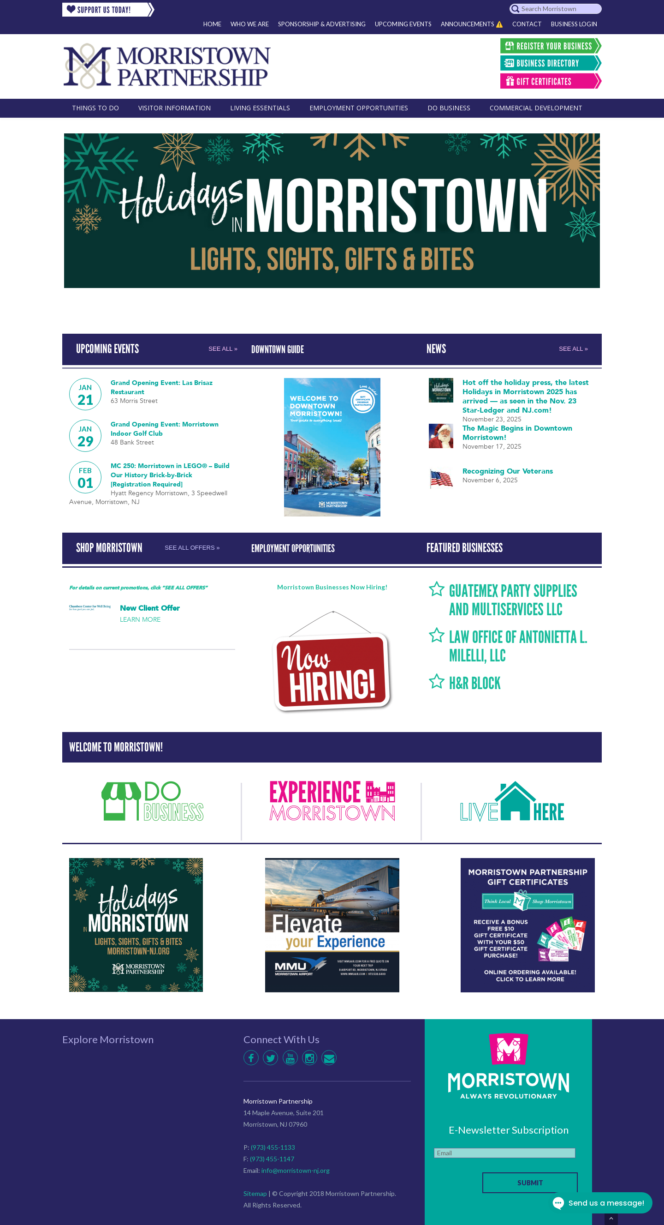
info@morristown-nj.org (295, 1168)
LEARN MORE (140, 617)
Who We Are (250, 24)
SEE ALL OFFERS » (184, 547)
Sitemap (255, 1191)
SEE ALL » (222, 349)
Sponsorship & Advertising (322, 24)
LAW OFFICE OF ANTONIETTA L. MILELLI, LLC (519, 644)
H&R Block (479, 681)
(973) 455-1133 (273, 1145)
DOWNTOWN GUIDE (282, 349)
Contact (527, 24)
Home (212, 24)
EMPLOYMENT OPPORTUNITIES (301, 547)
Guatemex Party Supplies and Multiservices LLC (519, 598)
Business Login (574, 24)
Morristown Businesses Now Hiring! (332, 585)
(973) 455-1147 (272, 1157)
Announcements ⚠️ (472, 24)
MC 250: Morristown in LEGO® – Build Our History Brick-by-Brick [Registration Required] (164, 474)
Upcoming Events (403, 24)
